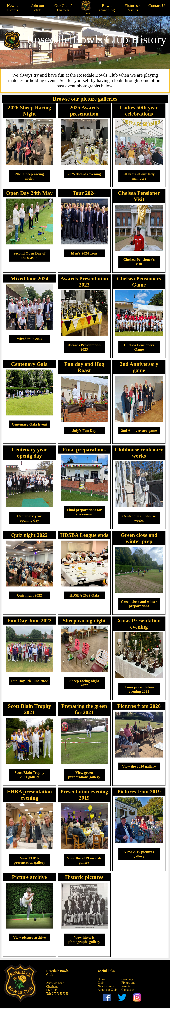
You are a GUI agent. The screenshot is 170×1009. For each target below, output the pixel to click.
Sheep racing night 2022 (84, 683)
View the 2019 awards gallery (84, 860)
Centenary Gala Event (29, 424)
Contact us (127, 989)
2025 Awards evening (84, 174)
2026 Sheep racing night (29, 176)
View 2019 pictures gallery (139, 854)
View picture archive (29, 937)
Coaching (127, 979)
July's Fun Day (84, 430)
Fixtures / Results (132, 7)
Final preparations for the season (84, 512)
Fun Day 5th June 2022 (29, 681)
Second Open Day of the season (29, 255)
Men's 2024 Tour (84, 253)
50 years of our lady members (139, 176)
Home (86, 13)
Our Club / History (63, 7)
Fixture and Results (128, 984)
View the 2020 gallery (139, 766)
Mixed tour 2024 (29, 339)
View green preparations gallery (84, 774)
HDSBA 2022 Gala (84, 595)
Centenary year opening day (29, 518)
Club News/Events (106, 984)
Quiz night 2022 (29, 595)
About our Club (107, 989)
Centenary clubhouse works (139, 518)
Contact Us (157, 5)
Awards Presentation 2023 (84, 347)
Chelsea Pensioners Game (139, 347)
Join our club (37, 7)
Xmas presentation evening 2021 (139, 689)
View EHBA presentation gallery (29, 860)
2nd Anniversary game (139, 430)
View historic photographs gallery (84, 939)
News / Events (12, 7)
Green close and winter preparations (139, 603)
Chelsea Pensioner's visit (139, 261)
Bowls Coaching (107, 7)
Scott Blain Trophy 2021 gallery (29, 774)
